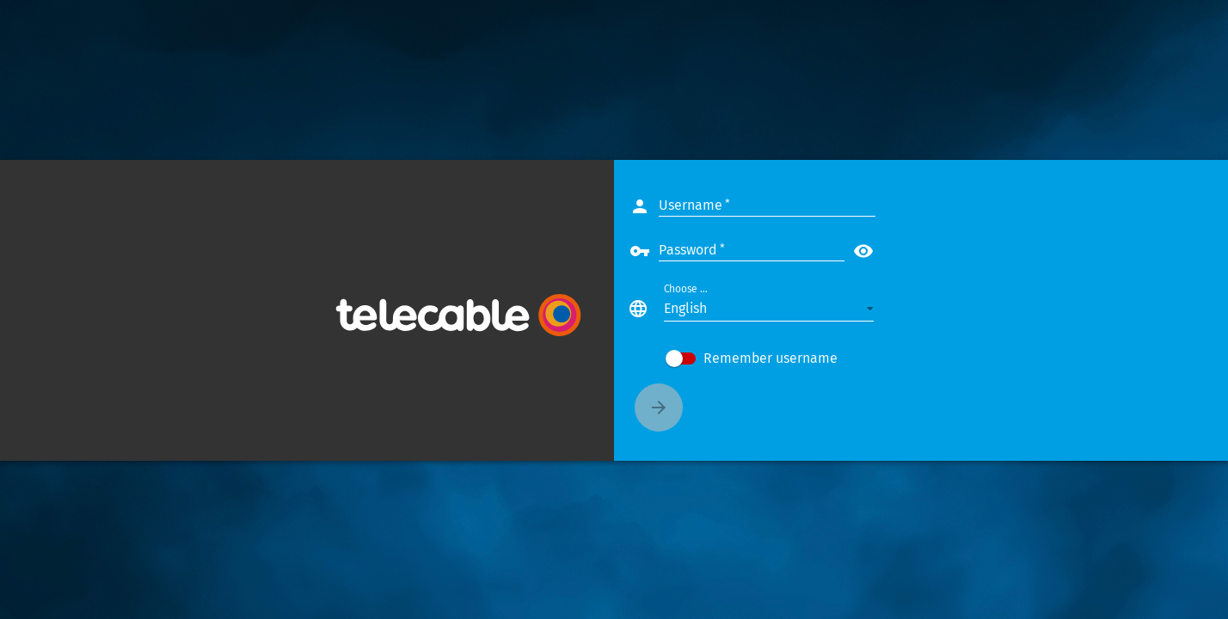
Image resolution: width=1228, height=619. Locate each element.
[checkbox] (803, 358)
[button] (820, 309)
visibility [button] (915, 251)
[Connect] (710, 407)
